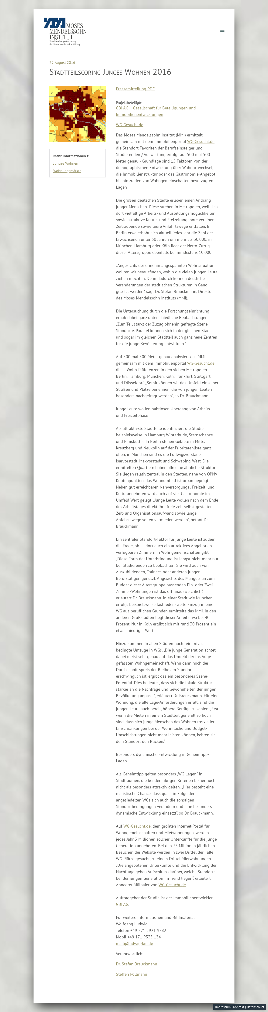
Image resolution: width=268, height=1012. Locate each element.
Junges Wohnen (65, 163)
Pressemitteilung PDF (135, 89)
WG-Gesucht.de (129, 124)
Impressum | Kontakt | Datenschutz (239, 1007)
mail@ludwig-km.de (134, 943)
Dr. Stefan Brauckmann (136, 964)
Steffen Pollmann (131, 974)
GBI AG (122, 904)
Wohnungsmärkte (67, 170)
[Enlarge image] (77, 114)
